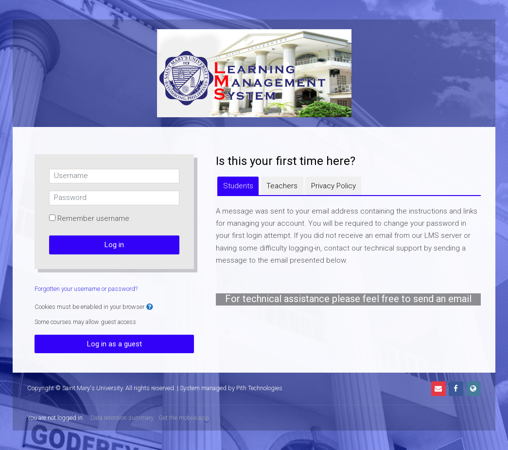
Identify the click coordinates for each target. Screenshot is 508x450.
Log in (114, 244)
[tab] (238, 186)
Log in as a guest (114, 344)
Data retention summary (122, 417)
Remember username (93, 218)
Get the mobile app (183, 417)
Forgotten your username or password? (86, 288)
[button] (150, 307)
